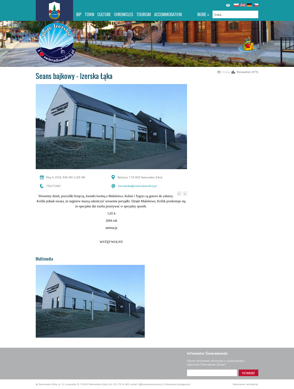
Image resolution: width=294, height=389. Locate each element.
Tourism (143, 14)
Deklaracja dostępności (177, 384)
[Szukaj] (235, 14)
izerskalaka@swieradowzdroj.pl (137, 186)
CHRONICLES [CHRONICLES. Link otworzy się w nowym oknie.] (123, 14)
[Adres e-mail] (212, 373)
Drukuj (226, 72)
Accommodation (168, 14)
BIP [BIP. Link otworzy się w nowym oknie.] (78, 14)
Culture (104, 14)
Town (89, 14)
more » (203, 14)
